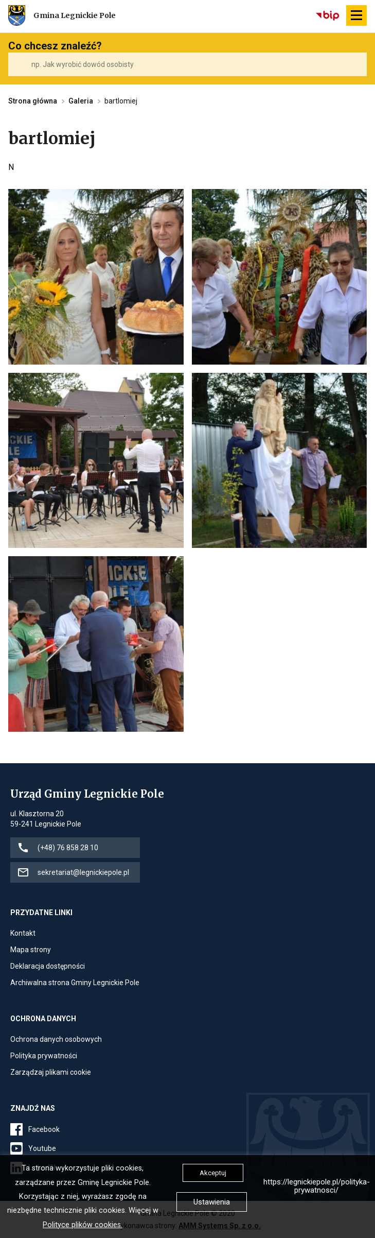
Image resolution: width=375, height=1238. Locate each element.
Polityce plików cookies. (82, 1224)
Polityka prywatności (43, 1056)
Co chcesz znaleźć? (55, 46)
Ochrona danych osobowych (56, 1039)
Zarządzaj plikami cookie (50, 1072)
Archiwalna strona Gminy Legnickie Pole (74, 982)
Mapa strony (30, 949)
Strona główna (32, 101)
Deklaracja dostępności (47, 966)
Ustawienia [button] (211, 1202)
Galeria (80, 101)
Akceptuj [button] (213, 1173)
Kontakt (22, 933)
